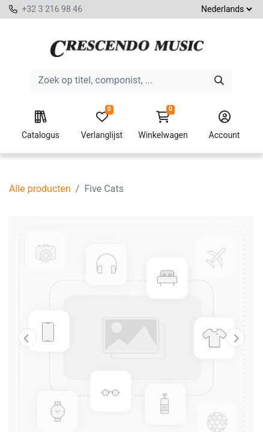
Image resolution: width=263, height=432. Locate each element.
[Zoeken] (219, 80)
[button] (27, 338)
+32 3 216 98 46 (52, 9)
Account (224, 125)
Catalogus (40, 125)
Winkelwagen (163, 125)
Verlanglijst (102, 125)
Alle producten (40, 188)
